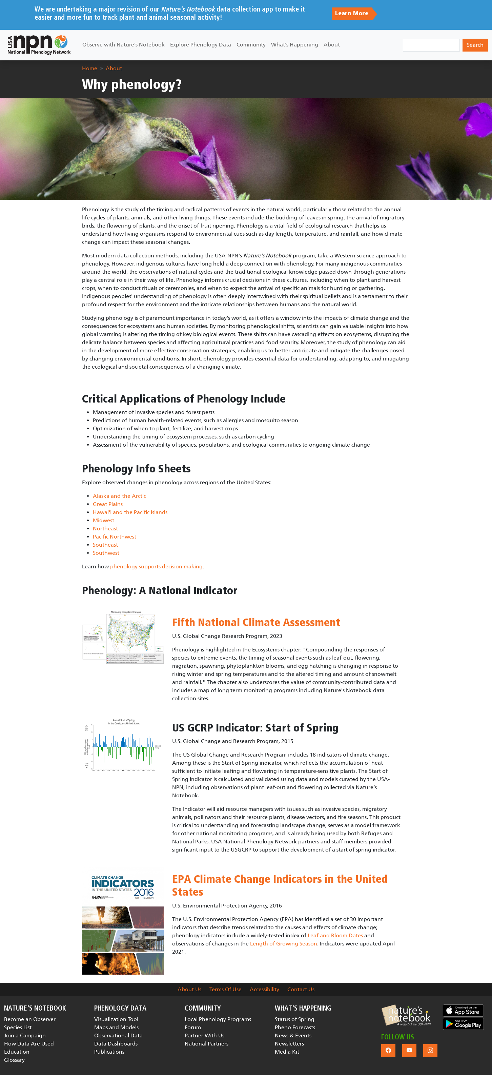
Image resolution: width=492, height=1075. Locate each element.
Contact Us (300, 989)
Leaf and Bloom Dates (335, 935)
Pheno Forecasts (295, 1027)
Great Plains (108, 504)
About (332, 44)
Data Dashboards (116, 1043)
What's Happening (294, 44)
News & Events (293, 1035)
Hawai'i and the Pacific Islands (130, 512)
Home (89, 68)
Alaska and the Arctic (119, 496)
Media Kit (287, 1052)
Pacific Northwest (114, 536)
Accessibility (264, 989)
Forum (193, 1027)
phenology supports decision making (156, 566)
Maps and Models (116, 1027)
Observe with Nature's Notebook (123, 44)
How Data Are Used (29, 1043)
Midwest (103, 520)
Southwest (106, 553)
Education (16, 1052)
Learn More (351, 13)
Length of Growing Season (283, 943)
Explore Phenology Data (200, 44)
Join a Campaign (25, 1035)
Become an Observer (30, 1019)
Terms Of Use (225, 989)
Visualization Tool (116, 1019)
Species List (18, 1027)
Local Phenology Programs (218, 1019)
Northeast (105, 528)
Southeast (105, 545)
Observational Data (118, 1035)
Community (251, 44)
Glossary (14, 1060)
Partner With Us (204, 1035)
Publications (109, 1052)
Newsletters (289, 1043)
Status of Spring (294, 1019)
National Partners (206, 1043)
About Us (189, 989)
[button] (406, 1015)
